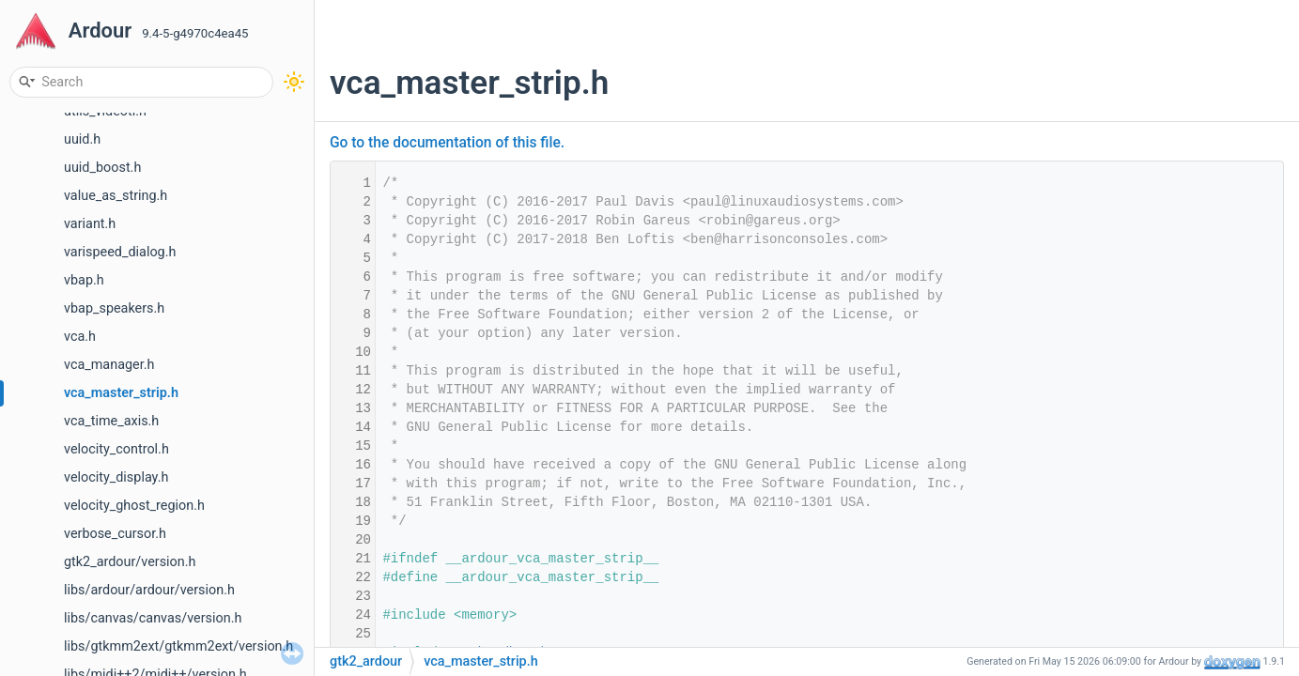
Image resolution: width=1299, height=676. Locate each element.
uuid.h (82, 139)
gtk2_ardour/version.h (130, 562)
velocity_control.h (116, 449)
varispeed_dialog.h (120, 252)
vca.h (80, 337)
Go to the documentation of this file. (447, 142)
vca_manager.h (109, 365)
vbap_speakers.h (114, 308)
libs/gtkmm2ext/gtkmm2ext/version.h (178, 646)
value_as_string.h (115, 196)
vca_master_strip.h (121, 393)
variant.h (90, 224)
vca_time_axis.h (111, 421)
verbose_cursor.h (115, 534)
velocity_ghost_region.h (134, 506)
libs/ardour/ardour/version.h (149, 590)
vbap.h (84, 280)
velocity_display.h (116, 477)
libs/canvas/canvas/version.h (152, 618)
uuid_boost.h (102, 168)
